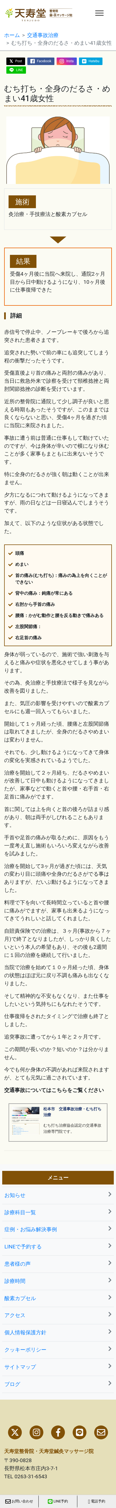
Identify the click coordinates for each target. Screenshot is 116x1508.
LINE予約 (58, 1501)
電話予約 (97, 1501)
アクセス (58, 1315)
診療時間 (58, 1280)
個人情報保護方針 (58, 1332)
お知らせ (58, 1194)
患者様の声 (58, 1263)
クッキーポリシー (58, 1349)
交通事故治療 (43, 35)
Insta (70, 61)
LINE (19, 70)
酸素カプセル (58, 1298)
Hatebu (94, 61)
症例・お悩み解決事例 (58, 1229)
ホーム (12, 35)
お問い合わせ (19, 1501)
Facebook (44, 61)
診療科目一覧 (58, 1212)
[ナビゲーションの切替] (99, 13)
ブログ (58, 1383)
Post (18, 61)
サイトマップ (58, 1366)
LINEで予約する (58, 1246)
